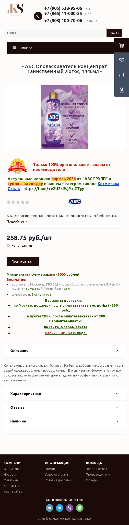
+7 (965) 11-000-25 (63, 13)
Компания (13, 463)
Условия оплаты (57, 474)
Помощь (94, 463)
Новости (10, 474)
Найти (114, 33)
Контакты (11, 485)
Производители (98, 474)
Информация (57, 463)
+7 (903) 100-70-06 (63, 20)
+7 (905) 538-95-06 (63, 8)
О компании (12, 468)
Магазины (11, 480)
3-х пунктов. (42, 294)
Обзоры (92, 480)
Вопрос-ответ (96, 468)
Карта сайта (13, 491)
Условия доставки (58, 480)
